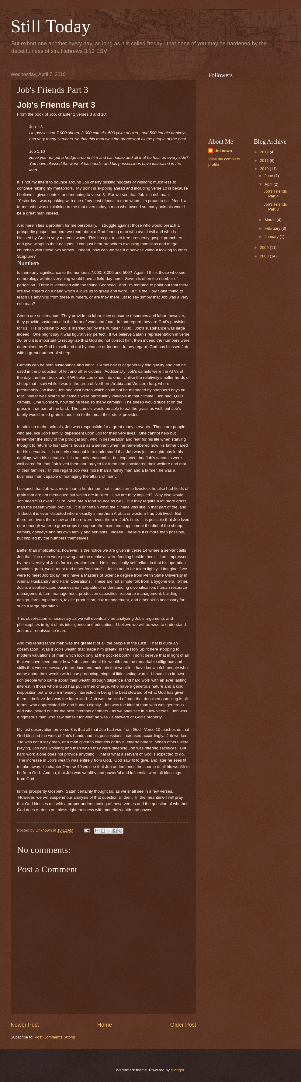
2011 (265, 160)
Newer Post (25, 1025)
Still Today (51, 26)
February (273, 228)
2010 (265, 168)
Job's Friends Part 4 (275, 193)
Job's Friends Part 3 (275, 206)
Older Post (183, 1025)
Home (104, 1025)
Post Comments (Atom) (55, 1037)
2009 (265, 247)
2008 (265, 256)
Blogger (177, 1070)
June (269, 175)
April (269, 184)
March (270, 220)
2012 (265, 152)
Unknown (223, 150)
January (272, 236)
